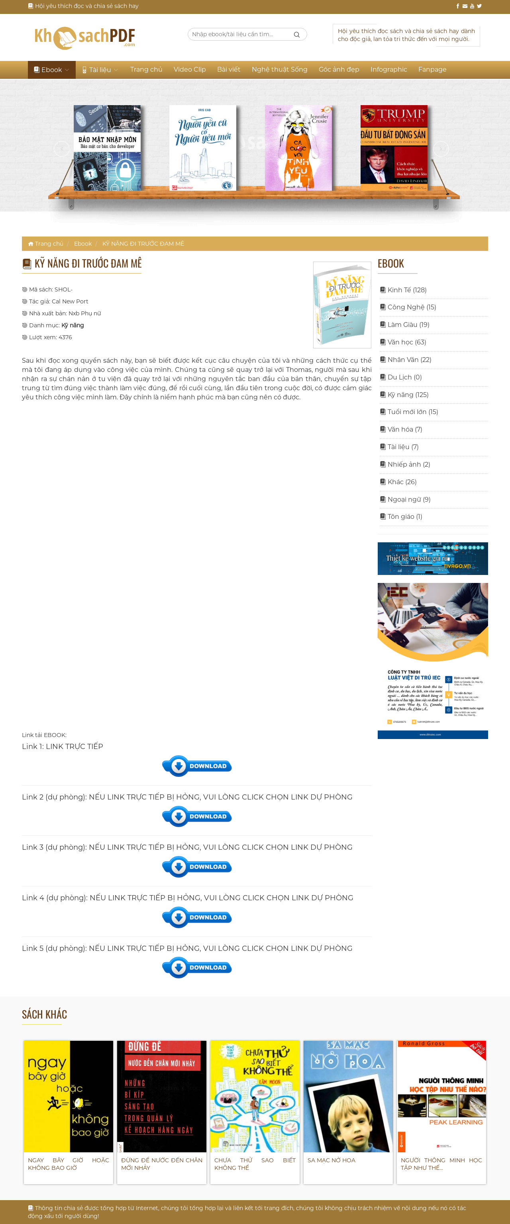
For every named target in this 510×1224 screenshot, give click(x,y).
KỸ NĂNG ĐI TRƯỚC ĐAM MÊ (143, 243)
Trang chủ (146, 69)
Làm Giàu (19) (405, 324)
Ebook (51, 70)
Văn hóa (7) (401, 429)
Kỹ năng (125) (404, 395)
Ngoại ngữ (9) (405, 499)
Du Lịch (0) (401, 377)
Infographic (389, 69)
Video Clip (190, 69)
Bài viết (229, 69)
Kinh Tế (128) (403, 290)
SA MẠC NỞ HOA (331, 1160)
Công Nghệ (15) (408, 307)
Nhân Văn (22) (406, 360)
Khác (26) (398, 482)
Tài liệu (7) (399, 447)
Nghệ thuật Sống (280, 69)
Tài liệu (100, 70)
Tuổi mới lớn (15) (409, 412)
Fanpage (432, 69)
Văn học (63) (403, 342)
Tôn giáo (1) (401, 516)
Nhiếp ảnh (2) (405, 464)
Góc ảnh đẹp (339, 69)
